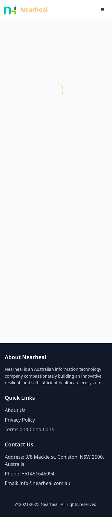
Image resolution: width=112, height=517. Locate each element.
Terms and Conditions (29, 429)
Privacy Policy (20, 420)
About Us (15, 410)
